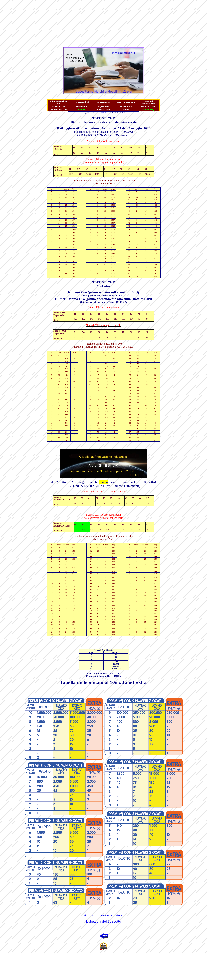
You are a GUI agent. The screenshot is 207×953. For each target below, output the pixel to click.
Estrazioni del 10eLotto (103, 921)
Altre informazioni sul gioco (103, 915)
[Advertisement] (87, 21)
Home (90, 113)
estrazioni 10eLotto (102, 113)
